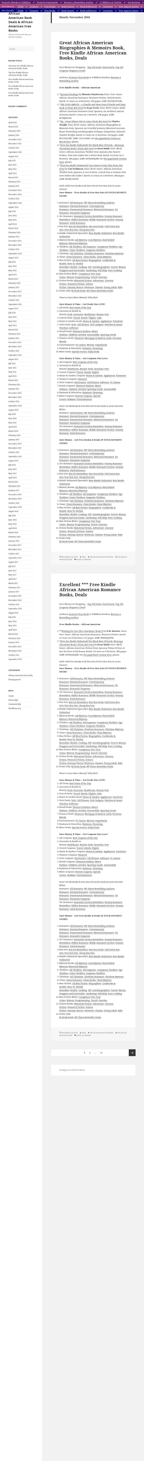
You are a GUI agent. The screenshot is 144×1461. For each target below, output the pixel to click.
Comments (14, 704)
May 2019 (12, 473)
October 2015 (13, 655)
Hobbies (71, 399)
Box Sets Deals (96, 226)
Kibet (84, 557)
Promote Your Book (79, 77)
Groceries (78, 314)
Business (87, 348)
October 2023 (13, 249)
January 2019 (13, 490)
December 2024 (14, 190)
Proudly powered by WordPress (72, 1070)
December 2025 (14, 139)
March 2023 (13, 279)
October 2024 (13, 198)
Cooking (82, 266)
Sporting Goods (108, 334)
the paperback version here (97, 654)
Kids (120, 287)
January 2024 (13, 236)
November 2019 (15, 448)
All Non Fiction (80, 260)
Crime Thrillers (77, 250)
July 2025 (12, 160)
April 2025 (12, 173)
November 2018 (15, 499)
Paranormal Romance (81, 209)
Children (72, 334)
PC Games (81, 344)
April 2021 (12, 376)
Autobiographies (101, 266)
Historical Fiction (83, 280)
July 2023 (12, 262)
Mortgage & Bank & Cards (98, 338)
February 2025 (14, 182)
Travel (114, 266)
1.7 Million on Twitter (110, 2)
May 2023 (12, 270)
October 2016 (13, 604)
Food (69, 314)
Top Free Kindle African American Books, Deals (18, 73)
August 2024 (13, 207)
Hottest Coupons (83, 395)
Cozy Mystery (94, 239)
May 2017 (12, 575)
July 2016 (12, 617)
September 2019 (15, 456)
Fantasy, (71, 287)
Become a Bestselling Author (78, 2)
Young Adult (110, 287)
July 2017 (12, 566)
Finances (79, 338)
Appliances (106, 321)
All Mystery (81, 239)
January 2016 (13, 642)
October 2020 (13, 401)
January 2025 (13, 186)
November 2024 (15, 194)
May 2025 (12, 169)
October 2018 (13, 503)
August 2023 (13, 258)
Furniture (118, 321)
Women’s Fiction (76, 283)
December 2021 (14, 342)
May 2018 (12, 524)
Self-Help (102, 270)
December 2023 (14, 241)
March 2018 (13, 532)
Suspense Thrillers (95, 250)
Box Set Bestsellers (78, 226)
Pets (107, 314)
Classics (99, 287)
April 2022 (12, 325)
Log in (11, 696)
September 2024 (15, 203)
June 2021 (12, 368)
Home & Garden (91, 321)
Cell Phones (83, 324)
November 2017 (15, 549)
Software (73, 327)
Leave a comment (84, 559)
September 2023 (15, 253)
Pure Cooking (115, 270)
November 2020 (15, 397)
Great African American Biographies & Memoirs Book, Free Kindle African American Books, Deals (93, 50)
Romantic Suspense (80, 212)
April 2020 (12, 427)
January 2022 (13, 338)
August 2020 (13, 410)
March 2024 (13, 228)
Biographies (95, 260)
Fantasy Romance (79, 206)
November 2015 (15, 651)
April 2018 (12, 528)
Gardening (91, 270)
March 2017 (13, 583)
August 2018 (13, 511)
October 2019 (13, 452)
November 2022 (15, 296)
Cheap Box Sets (86, 229)
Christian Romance (94, 253)
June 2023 (12, 266)
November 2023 (15, 245)
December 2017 (14, 545)
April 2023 (12, 274)
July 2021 (12, 363)
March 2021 (13, 380)
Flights (92, 317)
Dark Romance (77, 222)
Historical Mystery (77, 243)
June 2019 (12, 469)
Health (73, 266)
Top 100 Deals (94, 67)
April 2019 (12, 477)
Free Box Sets (71, 229)
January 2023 (13, 287)
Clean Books (89, 256)
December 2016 (14, 596)
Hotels (84, 317)
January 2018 (13, 541)
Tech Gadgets (96, 324)
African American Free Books (20, 675)
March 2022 (13, 329)
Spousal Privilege (69, 94)
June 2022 (12, 317)
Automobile (93, 334)
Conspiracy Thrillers (107, 246)
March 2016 (13, 634)
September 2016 (15, 608)
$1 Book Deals (78, 290)
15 (102, 1051)
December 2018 (14, 494)
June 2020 (12, 418)
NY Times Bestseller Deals (100, 290)
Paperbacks (101, 344)
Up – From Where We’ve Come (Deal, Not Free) (84, 121)
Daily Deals (93, 351)
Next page (132, 1052)
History (70, 277)
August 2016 (13, 613)
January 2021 (13, 389)
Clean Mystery (104, 256)
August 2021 (13, 359)
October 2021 (13, 351)
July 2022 (12, 313)
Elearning (98, 348)
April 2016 (12, 630)
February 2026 (14, 131)
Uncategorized (14, 679)
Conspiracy (84, 273)
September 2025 (15, 152)
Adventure (98, 280)
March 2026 (13, 127)
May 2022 (12, 321)
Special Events (79, 351)
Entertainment (84, 399)
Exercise (103, 277)
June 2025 (12, 165)
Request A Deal (77, 70)
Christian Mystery (114, 253)
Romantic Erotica (105, 219)
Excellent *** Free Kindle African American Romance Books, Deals (90, 589)
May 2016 (12, 625)
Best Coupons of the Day (85, 361)
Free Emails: (8, 10)
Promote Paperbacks (47, 2)
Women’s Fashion (82, 331)
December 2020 (14, 393)
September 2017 (15, 558)
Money (122, 266)
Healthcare (89, 314)
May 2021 (12, 372)
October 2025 (13, 148)
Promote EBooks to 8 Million (16, 2)
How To (71, 263)
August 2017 (13, 562)
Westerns (89, 287)
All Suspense (89, 246)
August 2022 (13, 308)
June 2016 (12, 621)
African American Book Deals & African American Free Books (20, 21)
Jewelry (82, 334)
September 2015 (15, 659)
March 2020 (13, 431)
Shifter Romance (79, 219)
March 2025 (13, 177)
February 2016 (14, 638)
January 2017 (13, 592)
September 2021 (15, 355)
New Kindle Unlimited (100, 233)
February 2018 (14, 537)
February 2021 (14, 384)
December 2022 (14, 291)
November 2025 (15, 143)
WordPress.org (14, 708)
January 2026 (13, 135)
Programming (82, 277)
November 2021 (15, 346)
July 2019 (12, 465)
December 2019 (14, 444)
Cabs (99, 317)
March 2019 (13, 482)
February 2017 (14, 587)
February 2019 (14, 486)
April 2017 (12, 579)
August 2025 (13, 156)
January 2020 (13, 439)
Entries (13, 700)
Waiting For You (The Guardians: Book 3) (82, 631)
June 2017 (12, 570)
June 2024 (12, 215)
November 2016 (15, 600)
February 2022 (14, 334)
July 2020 (12, 414)
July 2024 (12, 211)
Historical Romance (104, 209)
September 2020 (15, 405)
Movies (90, 344)
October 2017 (13, 553)
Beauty (100, 314)
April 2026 (12, 122)
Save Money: (8, 6)
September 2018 (15, 507)
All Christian (76, 253)
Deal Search (108, 67)
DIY (89, 266)
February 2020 (14, 435)
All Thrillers (75, 246)
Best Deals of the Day (80, 307)
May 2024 (12, 220)
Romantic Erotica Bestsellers (88, 216)
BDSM (92, 219)
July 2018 (12, 515)
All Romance (76, 202)
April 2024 (12, 224)
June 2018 (12, 520)
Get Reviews (134, 2)
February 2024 (14, 232)
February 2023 (14, 283)
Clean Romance (74, 256)
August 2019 (13, 460)
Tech (73, 324)
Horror (79, 287)
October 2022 (13, 300)
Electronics (80, 382)
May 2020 (12, 422)
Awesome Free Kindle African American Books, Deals (20, 67)
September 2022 (15, 304)
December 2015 (14, 646)
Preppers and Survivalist (72, 270)
